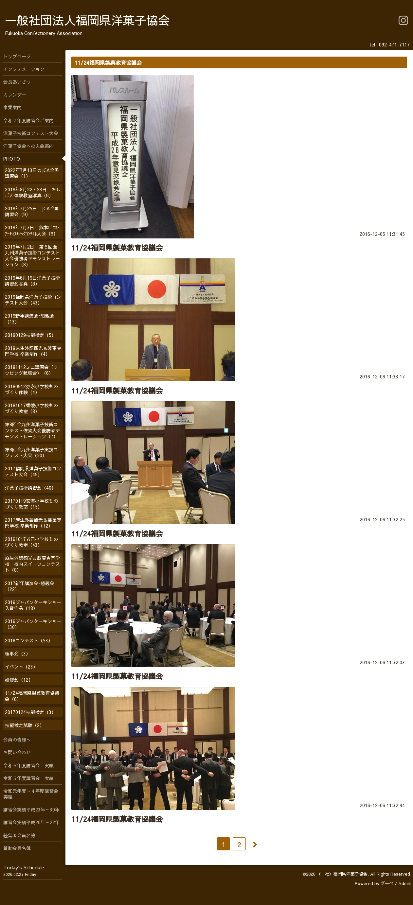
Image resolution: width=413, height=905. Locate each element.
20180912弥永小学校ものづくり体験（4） (31, 389)
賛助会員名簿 (17, 848)
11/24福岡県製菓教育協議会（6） (32, 695)
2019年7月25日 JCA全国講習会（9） (32, 211)
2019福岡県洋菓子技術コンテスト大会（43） (33, 299)
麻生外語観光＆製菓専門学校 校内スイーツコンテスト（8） (32, 564)
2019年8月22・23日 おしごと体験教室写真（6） (33, 192)
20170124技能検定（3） (30, 712)
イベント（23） (21, 666)
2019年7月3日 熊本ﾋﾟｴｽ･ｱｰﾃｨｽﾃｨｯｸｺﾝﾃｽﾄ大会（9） (32, 230)
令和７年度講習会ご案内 (28, 120)
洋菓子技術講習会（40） (30, 487)
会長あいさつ (17, 81)
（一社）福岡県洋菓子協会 (342, 874)
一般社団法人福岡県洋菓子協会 (87, 20)
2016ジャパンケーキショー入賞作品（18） (33, 605)
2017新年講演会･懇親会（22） (29, 586)
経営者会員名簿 (19, 835)
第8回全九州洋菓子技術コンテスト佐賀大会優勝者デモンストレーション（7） (32, 430)
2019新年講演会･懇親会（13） (29, 318)
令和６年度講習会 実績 (28, 765)
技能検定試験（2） (24, 725)
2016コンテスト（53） (29, 640)
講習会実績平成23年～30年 (31, 809)
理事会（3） (17, 653)
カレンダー (14, 94)
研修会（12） (19, 679)
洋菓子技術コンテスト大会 (30, 133)
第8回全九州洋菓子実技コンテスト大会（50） (31, 452)
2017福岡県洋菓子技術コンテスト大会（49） (33, 471)
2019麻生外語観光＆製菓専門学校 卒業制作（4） (33, 351)
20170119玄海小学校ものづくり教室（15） (31, 503)
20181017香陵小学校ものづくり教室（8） (31, 408)
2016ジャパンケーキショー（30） (33, 624)
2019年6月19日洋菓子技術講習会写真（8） (32, 280)
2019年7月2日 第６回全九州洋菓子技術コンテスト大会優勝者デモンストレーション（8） (32, 255)
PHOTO (11, 158)
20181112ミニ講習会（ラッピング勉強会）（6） (31, 370)
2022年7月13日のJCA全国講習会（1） (32, 173)
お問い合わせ (17, 752)
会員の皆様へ (17, 739)
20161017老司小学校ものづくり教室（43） (31, 542)
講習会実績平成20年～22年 (31, 822)
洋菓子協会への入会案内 (28, 146)
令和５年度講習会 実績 (28, 778)
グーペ (387, 883)
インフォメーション (24, 69)
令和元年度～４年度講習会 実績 (32, 794)
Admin (404, 883)
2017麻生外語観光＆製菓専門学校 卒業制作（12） (33, 522)
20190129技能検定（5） (30, 335)
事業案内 (12, 107)
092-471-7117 (394, 44)
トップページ (17, 56)
